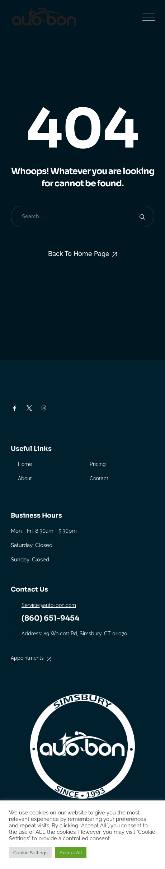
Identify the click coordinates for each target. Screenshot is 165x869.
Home (25, 464)
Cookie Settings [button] (30, 852)
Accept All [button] (71, 852)
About (25, 478)
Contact (99, 478)
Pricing (98, 464)
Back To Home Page (78, 253)
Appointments (27, 658)
